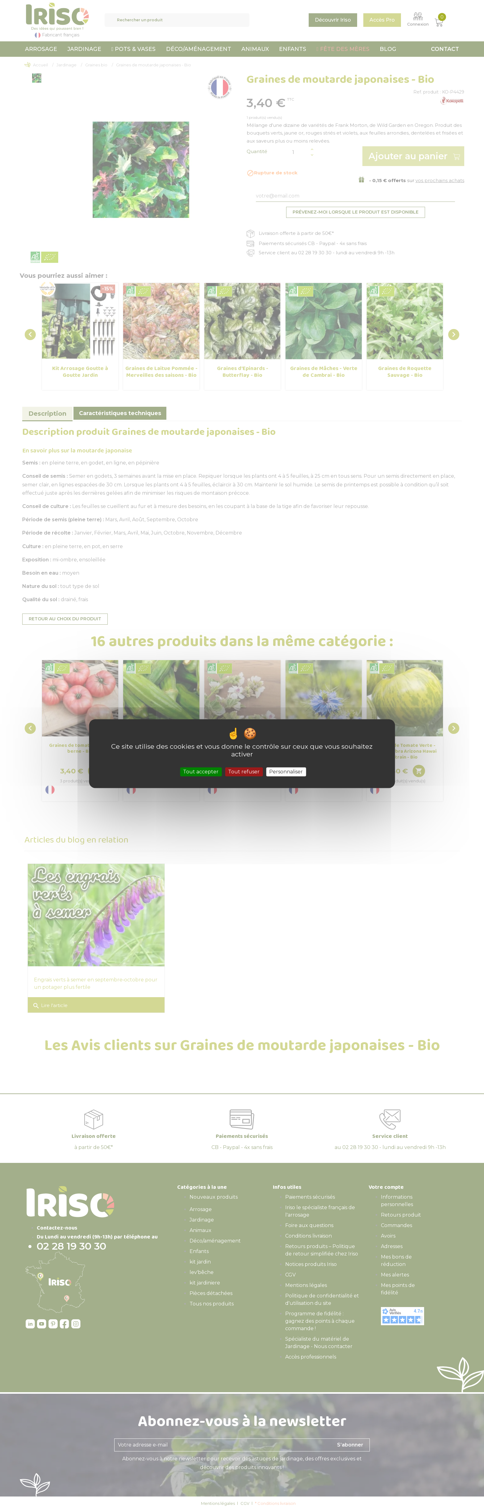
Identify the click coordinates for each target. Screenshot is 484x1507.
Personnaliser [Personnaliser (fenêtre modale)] (286, 772)
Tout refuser (244, 772)
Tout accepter (201, 772)
